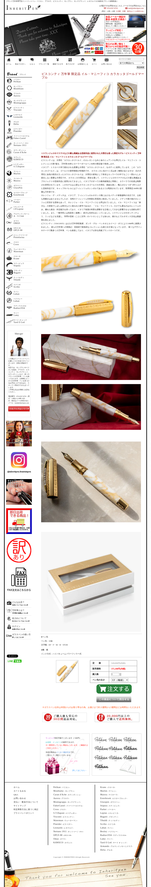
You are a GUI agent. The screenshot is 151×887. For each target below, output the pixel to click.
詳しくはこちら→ (79, 770)
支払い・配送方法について (26, 802)
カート (94, 64)
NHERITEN (22, 8)
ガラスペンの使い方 (21, 634)
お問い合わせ (106, 64)
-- (61, 787)
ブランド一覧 (44, 64)
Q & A (32, 64)
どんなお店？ (18, 602)
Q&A (16, 795)
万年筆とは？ (18, 610)
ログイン (16, 626)
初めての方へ (20, 64)
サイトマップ (20, 806)
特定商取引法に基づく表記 (26, 809)
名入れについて (19, 618)
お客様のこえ (83, 64)
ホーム (9, 64)
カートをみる (20, 791)
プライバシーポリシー (24, 813)
